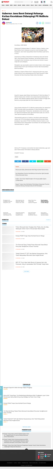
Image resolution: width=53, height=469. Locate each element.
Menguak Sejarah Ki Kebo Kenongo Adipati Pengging (24, 388)
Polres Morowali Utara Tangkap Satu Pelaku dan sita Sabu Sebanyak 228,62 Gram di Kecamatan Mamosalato (33, 229)
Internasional (13, 455)
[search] (23, 2)
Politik (20, 455)
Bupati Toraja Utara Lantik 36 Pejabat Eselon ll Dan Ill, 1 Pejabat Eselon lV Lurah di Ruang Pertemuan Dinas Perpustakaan (16, 437)
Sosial (5, 10)
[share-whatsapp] (43, 23)
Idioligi (45, 5)
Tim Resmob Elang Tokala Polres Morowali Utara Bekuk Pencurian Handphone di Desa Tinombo (32, 247)
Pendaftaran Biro (24, 465)
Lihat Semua (26, 271)
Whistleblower (8, 465)
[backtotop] (26, 452)
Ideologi (35, 5)
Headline (24, 5)
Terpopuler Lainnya (26, 429)
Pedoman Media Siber (34, 465)
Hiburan (29, 5)
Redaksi (18, 465)
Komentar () (47, 23)
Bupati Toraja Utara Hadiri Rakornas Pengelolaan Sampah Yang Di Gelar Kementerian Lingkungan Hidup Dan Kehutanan (25, 448)
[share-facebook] (37, 23)
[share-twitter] (40, 23)
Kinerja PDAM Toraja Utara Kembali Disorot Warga (32, 237)
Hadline (18, 5)
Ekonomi (9, 5)
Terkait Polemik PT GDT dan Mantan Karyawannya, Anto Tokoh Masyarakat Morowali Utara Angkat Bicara (31, 256)
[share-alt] (17, 161)
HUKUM (13, 5)
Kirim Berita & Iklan (44, 465)
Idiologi (50, 5)
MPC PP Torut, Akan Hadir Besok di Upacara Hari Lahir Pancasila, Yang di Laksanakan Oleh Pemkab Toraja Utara (33, 265)
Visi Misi (14, 465)
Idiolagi (40, 5)
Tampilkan (48, 219)
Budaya (3, 5)
